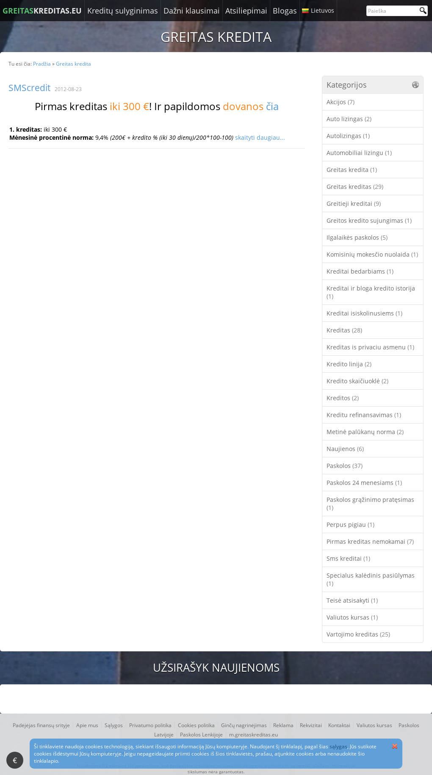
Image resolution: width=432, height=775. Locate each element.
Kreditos (343, 398)
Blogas (285, 11)
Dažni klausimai (191, 11)
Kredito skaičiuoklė (357, 381)
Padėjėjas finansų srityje (41, 725)
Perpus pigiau (350, 524)
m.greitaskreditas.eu (253, 734)
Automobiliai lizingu (359, 153)
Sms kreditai (348, 558)
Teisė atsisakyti (352, 600)
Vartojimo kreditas (358, 634)
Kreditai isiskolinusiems (364, 313)
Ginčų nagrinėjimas (244, 725)
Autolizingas (348, 136)
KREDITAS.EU (42, 11)
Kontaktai (339, 725)
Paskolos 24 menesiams (364, 483)
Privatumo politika (150, 725)
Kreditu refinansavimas (364, 415)
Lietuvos (322, 10)
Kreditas (344, 330)
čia (272, 106)
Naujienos (345, 449)
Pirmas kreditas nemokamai (370, 541)
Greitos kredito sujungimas (369, 220)
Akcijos (340, 102)
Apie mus (87, 725)
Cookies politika (196, 725)
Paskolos (345, 466)
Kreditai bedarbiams (360, 271)
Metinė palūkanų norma (365, 432)
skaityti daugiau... (260, 137)
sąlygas (338, 746)
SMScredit (29, 88)
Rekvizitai (311, 725)
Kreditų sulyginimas (122, 11)
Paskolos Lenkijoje (201, 734)
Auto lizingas (349, 119)
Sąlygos (114, 725)
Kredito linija (349, 364)
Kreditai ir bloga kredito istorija (371, 292)
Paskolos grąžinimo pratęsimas (370, 503)
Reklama (283, 725)
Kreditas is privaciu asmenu (370, 347)
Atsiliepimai (246, 11)
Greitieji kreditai (354, 203)
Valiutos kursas (352, 617)
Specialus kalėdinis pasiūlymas (371, 579)
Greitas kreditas (355, 187)
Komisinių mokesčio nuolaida (372, 254)
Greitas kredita (352, 170)
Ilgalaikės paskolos (357, 237)
